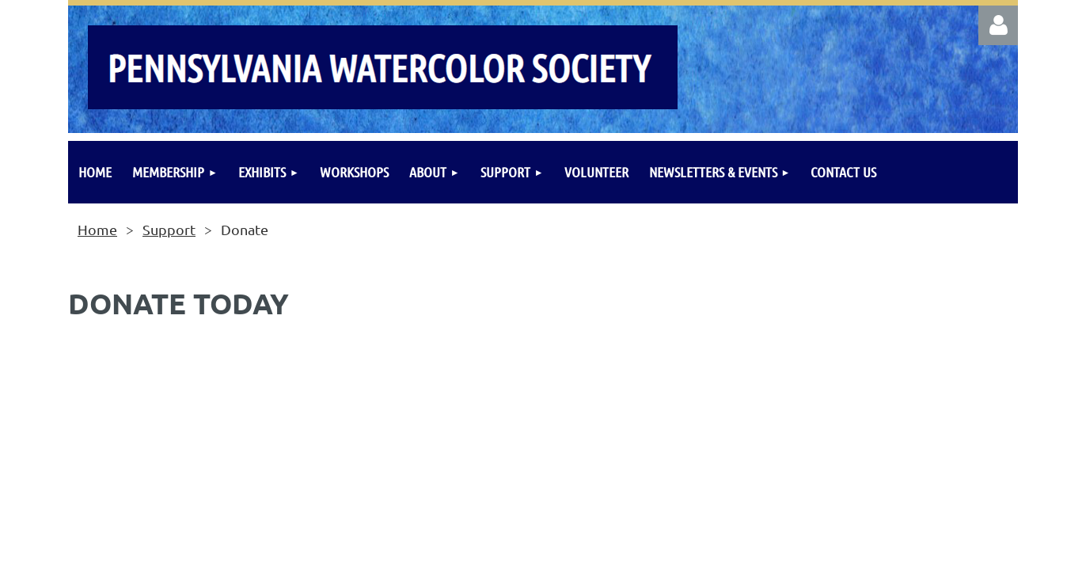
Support (169, 229)
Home (97, 229)
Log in (998, 25)
